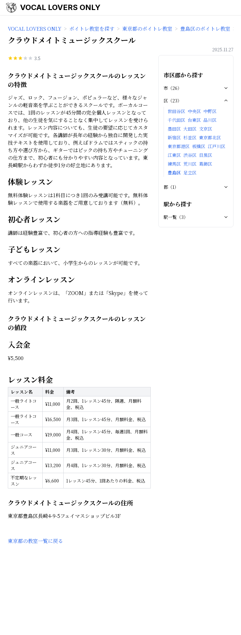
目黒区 (205, 155)
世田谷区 (176, 111)
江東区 (174, 155)
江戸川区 (216, 146)
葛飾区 (205, 164)
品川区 (210, 120)
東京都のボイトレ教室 (147, 28)
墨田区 (174, 129)
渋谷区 (189, 155)
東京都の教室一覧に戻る (35, 541)
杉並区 (189, 137)
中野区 (210, 111)
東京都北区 (210, 137)
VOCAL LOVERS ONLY (60, 7)
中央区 (194, 111)
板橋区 (198, 146)
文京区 (205, 129)
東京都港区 (179, 146)
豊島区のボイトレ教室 (205, 28)
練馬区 (174, 164)
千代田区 (176, 120)
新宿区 (174, 137)
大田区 (189, 129)
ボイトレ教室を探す (91, 28)
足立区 (189, 172)
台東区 (194, 120)
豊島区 (174, 172)
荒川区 (189, 164)
